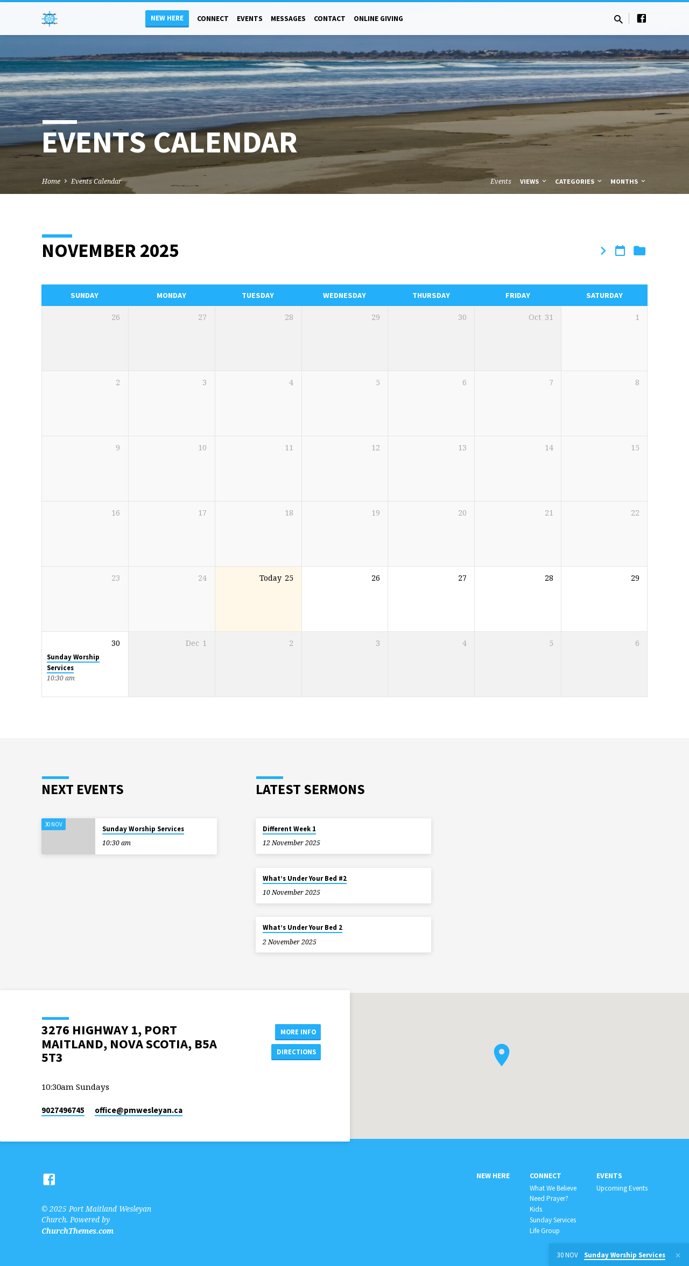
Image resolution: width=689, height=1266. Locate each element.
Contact (330, 18)
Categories (579, 181)
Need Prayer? (549, 1198)
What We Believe (553, 1188)
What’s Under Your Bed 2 (302, 927)
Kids (536, 1209)
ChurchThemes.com (77, 1231)
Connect (213, 18)
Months (628, 181)
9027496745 (63, 1110)
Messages (288, 18)
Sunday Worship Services (73, 662)
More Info (294, 1030)
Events (250, 18)
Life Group (545, 1230)
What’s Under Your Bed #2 (305, 878)
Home (51, 181)
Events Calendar (96, 181)
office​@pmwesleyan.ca (138, 1110)
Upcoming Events (622, 1188)
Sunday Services (553, 1220)
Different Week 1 (289, 828)
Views (534, 181)
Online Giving (378, 18)
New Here (167, 18)
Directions (294, 1052)
